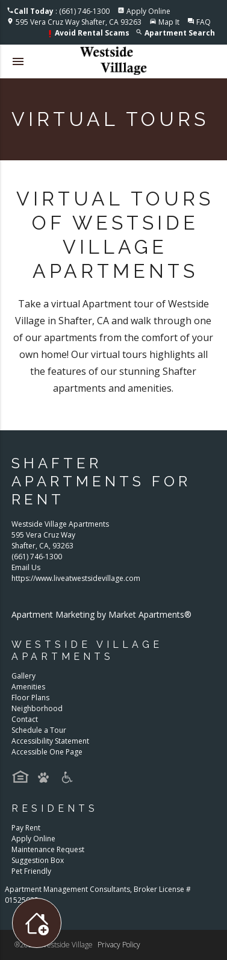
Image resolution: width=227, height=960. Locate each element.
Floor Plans (30, 697)
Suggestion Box (37, 860)
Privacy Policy (119, 945)
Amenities (28, 687)
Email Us (25, 567)
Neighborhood (37, 708)
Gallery (23, 676)
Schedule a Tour (38, 730)
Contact (24, 719)
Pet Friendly (31, 871)
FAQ (203, 22)
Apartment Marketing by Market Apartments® (101, 614)
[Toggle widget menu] (36, 923)
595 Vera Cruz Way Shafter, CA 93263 (78, 22)
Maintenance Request (47, 849)
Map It (168, 22)
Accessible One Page (46, 752)
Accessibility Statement (50, 741)
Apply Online (148, 11)
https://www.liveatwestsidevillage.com (75, 578)
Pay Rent (25, 828)
